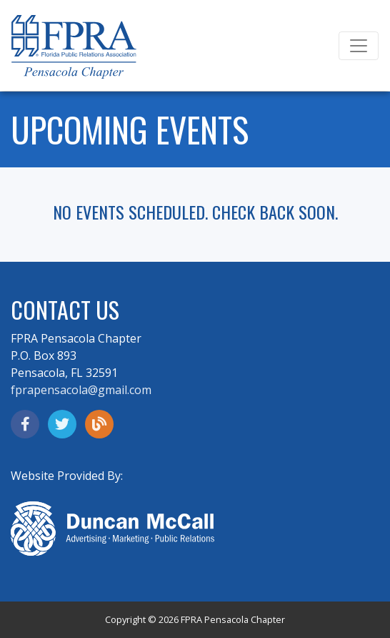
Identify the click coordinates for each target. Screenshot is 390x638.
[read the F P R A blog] (99, 424)
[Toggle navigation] (359, 45)
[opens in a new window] (25, 424)
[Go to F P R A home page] (73, 48)
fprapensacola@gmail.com (81, 390)
